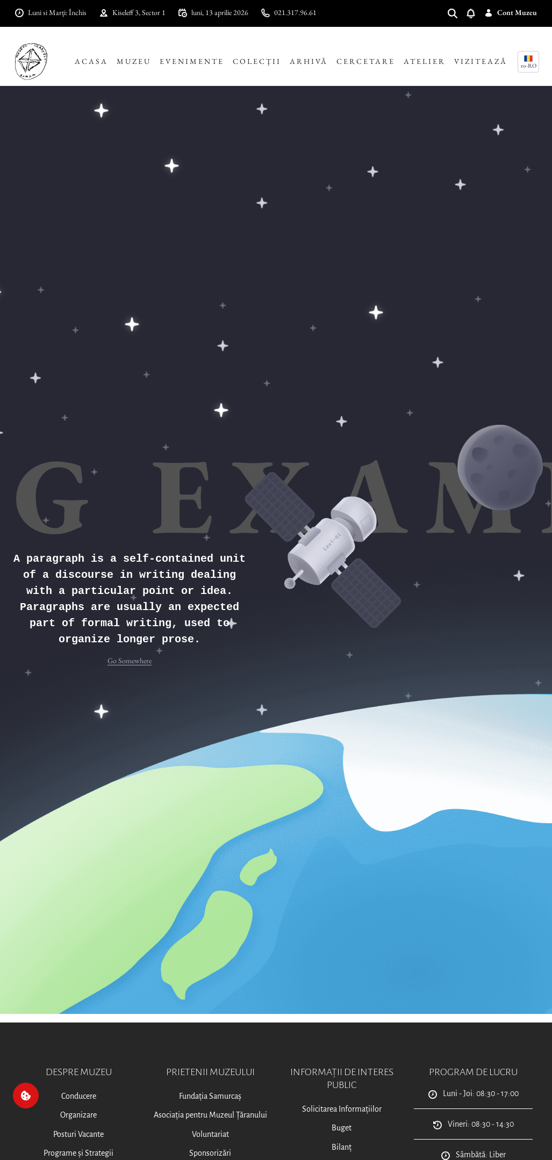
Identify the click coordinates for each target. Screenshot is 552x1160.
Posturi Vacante (78, 1134)
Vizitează (480, 61)
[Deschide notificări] (475, 12)
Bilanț (342, 1147)
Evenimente (192, 61)
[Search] (457, 12)
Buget (342, 1127)
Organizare (78, 1115)
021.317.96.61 (289, 12)
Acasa (91, 61)
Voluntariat (210, 1134)
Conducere (78, 1096)
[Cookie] (26, 1095)
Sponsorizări (210, 1153)
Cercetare (365, 61)
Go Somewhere (129, 660)
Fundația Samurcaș (210, 1096)
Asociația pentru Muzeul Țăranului (210, 1115)
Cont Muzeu (510, 12)
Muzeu (134, 61)
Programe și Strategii (78, 1153)
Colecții (257, 61)
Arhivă (309, 61)
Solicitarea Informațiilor (342, 1109)
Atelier (425, 61)
